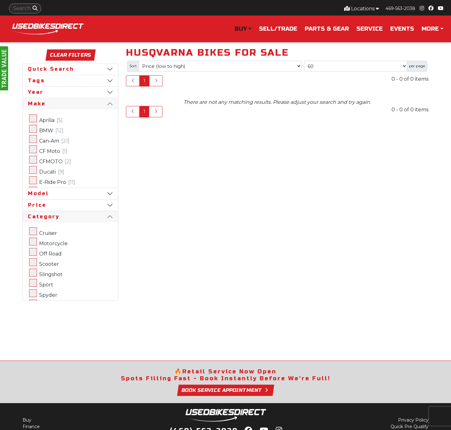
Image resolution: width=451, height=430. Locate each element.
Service (369, 28)
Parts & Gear (327, 28)
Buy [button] (241, 28)
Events (402, 28)
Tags (36, 80)
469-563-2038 (400, 8)
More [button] (430, 28)
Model (38, 193)
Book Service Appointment (225, 390)
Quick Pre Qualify (409, 426)
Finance (31, 426)
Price (37, 205)
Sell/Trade (278, 28)
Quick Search (51, 69)
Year (36, 92)
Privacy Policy (413, 420)
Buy (27, 420)
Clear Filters (70, 55)
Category (44, 217)
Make (37, 104)
